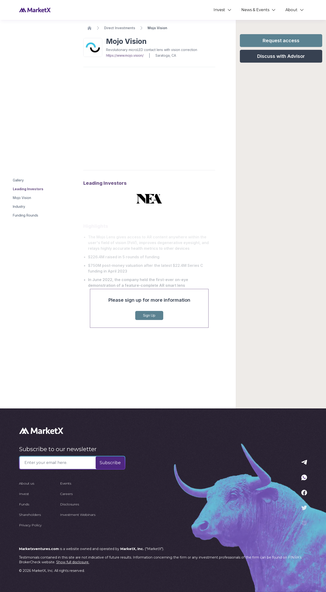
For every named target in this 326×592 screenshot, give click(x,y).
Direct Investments (119, 28)
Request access (281, 40)
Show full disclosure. (72, 562)
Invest (223, 10)
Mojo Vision (22, 198)
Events (65, 483)
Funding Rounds (25, 215)
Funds (24, 504)
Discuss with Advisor (281, 56)
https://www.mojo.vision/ (125, 55)
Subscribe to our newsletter (58, 449)
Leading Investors (28, 189)
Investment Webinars (77, 515)
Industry (19, 206)
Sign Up (149, 315)
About (294, 10)
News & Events (258, 10)
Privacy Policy (30, 525)
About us (26, 483)
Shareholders (30, 515)
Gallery (18, 180)
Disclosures (69, 504)
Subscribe (110, 462)
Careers (66, 494)
